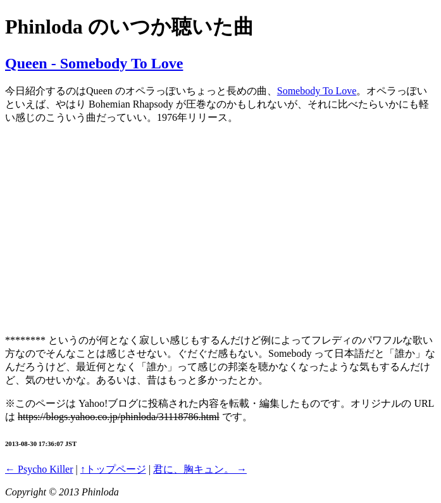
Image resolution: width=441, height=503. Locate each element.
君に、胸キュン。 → (200, 469)
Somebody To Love (317, 90)
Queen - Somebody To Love (94, 63)
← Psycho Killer (39, 469)
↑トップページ (113, 469)
